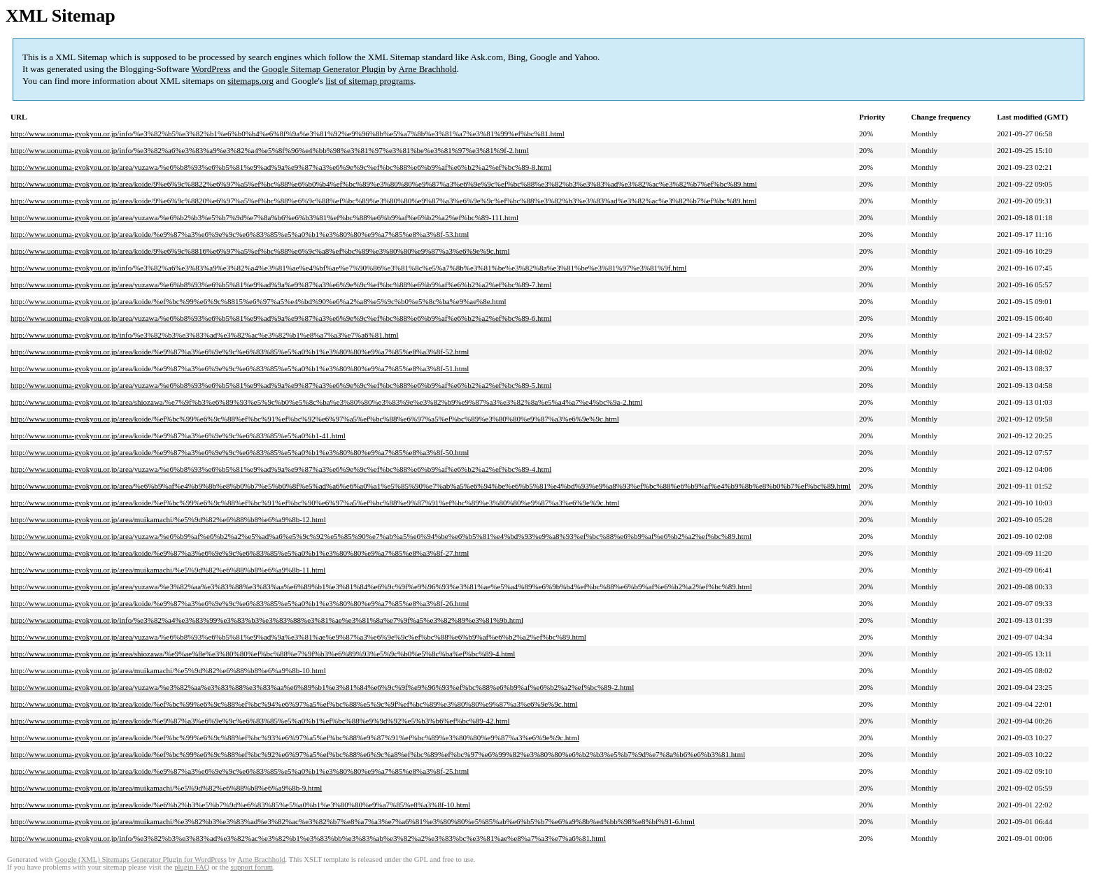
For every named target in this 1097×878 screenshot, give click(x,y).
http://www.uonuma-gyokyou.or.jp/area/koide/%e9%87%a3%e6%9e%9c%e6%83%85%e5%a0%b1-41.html (178, 435)
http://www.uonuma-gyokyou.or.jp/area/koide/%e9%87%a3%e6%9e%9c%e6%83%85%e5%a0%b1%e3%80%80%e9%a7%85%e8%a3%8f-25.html (239, 771)
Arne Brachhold (427, 69)
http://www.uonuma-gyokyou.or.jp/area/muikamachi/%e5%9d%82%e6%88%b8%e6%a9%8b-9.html (166, 788)
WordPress (211, 69)
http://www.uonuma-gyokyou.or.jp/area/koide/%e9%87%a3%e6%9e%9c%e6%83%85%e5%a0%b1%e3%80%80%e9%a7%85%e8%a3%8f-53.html (239, 234)
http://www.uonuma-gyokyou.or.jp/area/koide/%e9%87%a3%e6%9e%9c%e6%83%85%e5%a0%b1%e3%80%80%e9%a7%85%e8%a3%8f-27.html (239, 553)
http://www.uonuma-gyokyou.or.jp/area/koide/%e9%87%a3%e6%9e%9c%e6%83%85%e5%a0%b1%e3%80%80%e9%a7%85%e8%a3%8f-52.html (239, 351)
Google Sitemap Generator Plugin (323, 69)
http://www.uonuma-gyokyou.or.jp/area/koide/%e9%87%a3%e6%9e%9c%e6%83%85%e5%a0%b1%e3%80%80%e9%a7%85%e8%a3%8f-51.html (239, 368)
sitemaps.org (250, 80)
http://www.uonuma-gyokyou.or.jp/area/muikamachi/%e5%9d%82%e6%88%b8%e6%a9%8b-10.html (168, 670)
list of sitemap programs (369, 80)
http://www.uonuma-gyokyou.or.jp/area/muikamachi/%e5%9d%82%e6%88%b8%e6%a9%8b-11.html (167, 570)
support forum (251, 867)
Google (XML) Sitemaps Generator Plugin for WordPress (141, 859)
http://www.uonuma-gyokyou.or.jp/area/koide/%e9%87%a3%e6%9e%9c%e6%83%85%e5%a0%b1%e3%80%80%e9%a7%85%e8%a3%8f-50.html (239, 452)
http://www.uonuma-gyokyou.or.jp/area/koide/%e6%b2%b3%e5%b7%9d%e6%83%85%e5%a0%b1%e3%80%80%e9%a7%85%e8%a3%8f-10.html (240, 804)
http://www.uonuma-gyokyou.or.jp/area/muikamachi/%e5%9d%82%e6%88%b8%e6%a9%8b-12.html (168, 519)
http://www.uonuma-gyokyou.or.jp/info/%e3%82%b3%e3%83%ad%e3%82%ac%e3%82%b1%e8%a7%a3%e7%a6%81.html (204, 335)
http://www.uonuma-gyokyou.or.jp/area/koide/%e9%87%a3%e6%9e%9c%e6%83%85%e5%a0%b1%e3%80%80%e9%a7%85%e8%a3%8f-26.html (239, 603)
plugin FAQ (191, 867)
